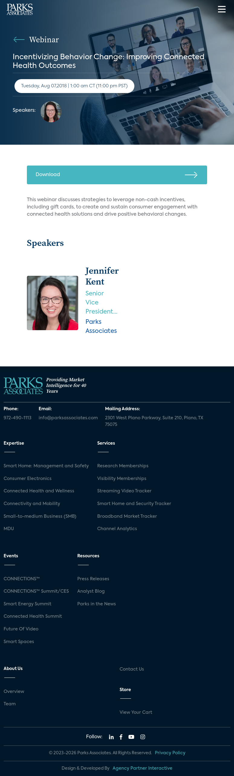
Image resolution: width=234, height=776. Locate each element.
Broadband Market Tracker (127, 516)
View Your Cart (136, 712)
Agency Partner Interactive (142, 768)
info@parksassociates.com (68, 418)
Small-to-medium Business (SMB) (40, 516)
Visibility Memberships (121, 479)
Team (10, 704)
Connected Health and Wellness (39, 491)
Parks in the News (96, 604)
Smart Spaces (19, 642)
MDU (9, 529)
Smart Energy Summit (27, 604)
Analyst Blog (91, 591)
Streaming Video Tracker (124, 491)
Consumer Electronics (28, 479)
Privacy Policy (170, 753)
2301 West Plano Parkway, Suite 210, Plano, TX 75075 (154, 421)
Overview (14, 692)
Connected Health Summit (33, 616)
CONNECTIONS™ (22, 579)
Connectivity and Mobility (32, 504)
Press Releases (93, 579)
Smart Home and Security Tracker (134, 504)
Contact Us (132, 669)
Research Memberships (123, 466)
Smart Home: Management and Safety (46, 466)
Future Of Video (21, 629)
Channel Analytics (117, 529)
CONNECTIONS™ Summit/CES (36, 591)
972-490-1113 (17, 418)
